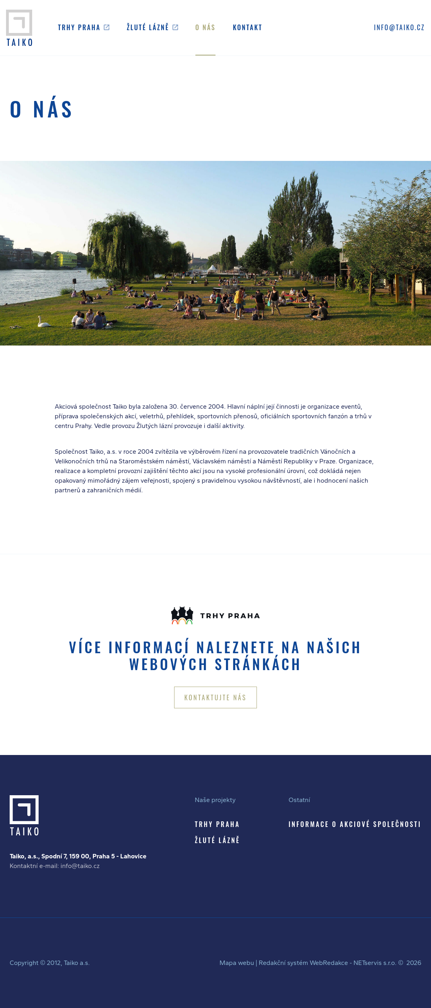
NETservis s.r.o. (374, 963)
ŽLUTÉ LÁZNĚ (217, 840)
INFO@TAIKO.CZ (399, 27)
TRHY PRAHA (217, 824)
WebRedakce (329, 963)
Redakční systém (283, 963)
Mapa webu (237, 963)
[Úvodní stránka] (19, 28)
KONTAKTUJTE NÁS (215, 697)
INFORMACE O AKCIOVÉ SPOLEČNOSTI (355, 824)
